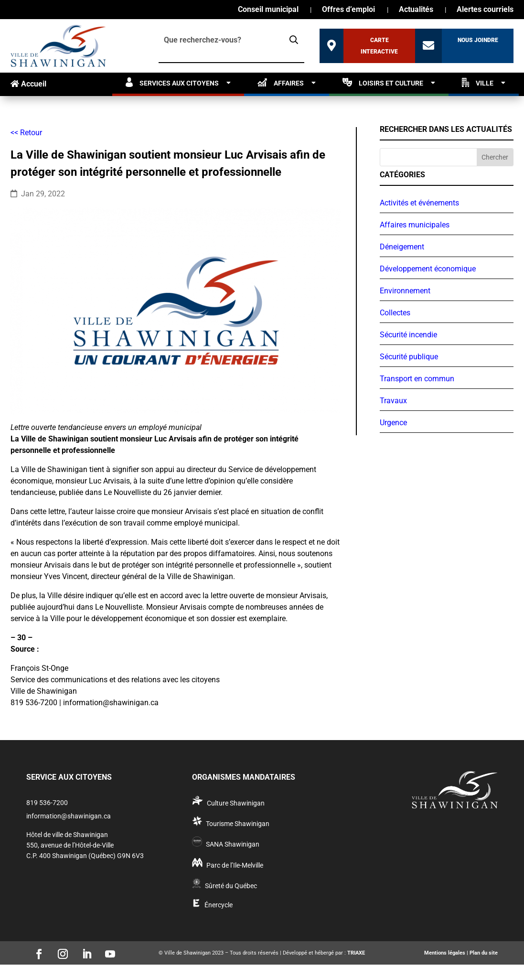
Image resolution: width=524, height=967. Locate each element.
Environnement (405, 290)
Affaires (280, 82)
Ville (477, 82)
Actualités (416, 10)
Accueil (28, 83)
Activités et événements (419, 202)
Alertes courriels (485, 10)
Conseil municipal (268, 10)
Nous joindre (478, 40)
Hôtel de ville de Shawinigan (67, 834)
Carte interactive (379, 46)
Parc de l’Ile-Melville (234, 865)
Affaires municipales (414, 224)
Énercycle (218, 905)
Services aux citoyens (172, 82)
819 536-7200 (47, 802)
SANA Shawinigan (232, 844)
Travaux (393, 400)
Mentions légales (444, 953)
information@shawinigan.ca (68, 816)
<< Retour (26, 132)
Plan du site (484, 953)
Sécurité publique (409, 356)
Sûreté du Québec (231, 886)
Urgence (393, 422)
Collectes (395, 312)
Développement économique (428, 268)
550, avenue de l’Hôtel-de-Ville (70, 845)
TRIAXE (356, 953)
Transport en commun (417, 378)
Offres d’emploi (348, 10)
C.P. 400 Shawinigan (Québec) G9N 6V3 (85, 856)
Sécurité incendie (408, 334)
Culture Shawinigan (236, 803)
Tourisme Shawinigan (237, 823)
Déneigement (402, 246)
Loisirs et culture (382, 82)
